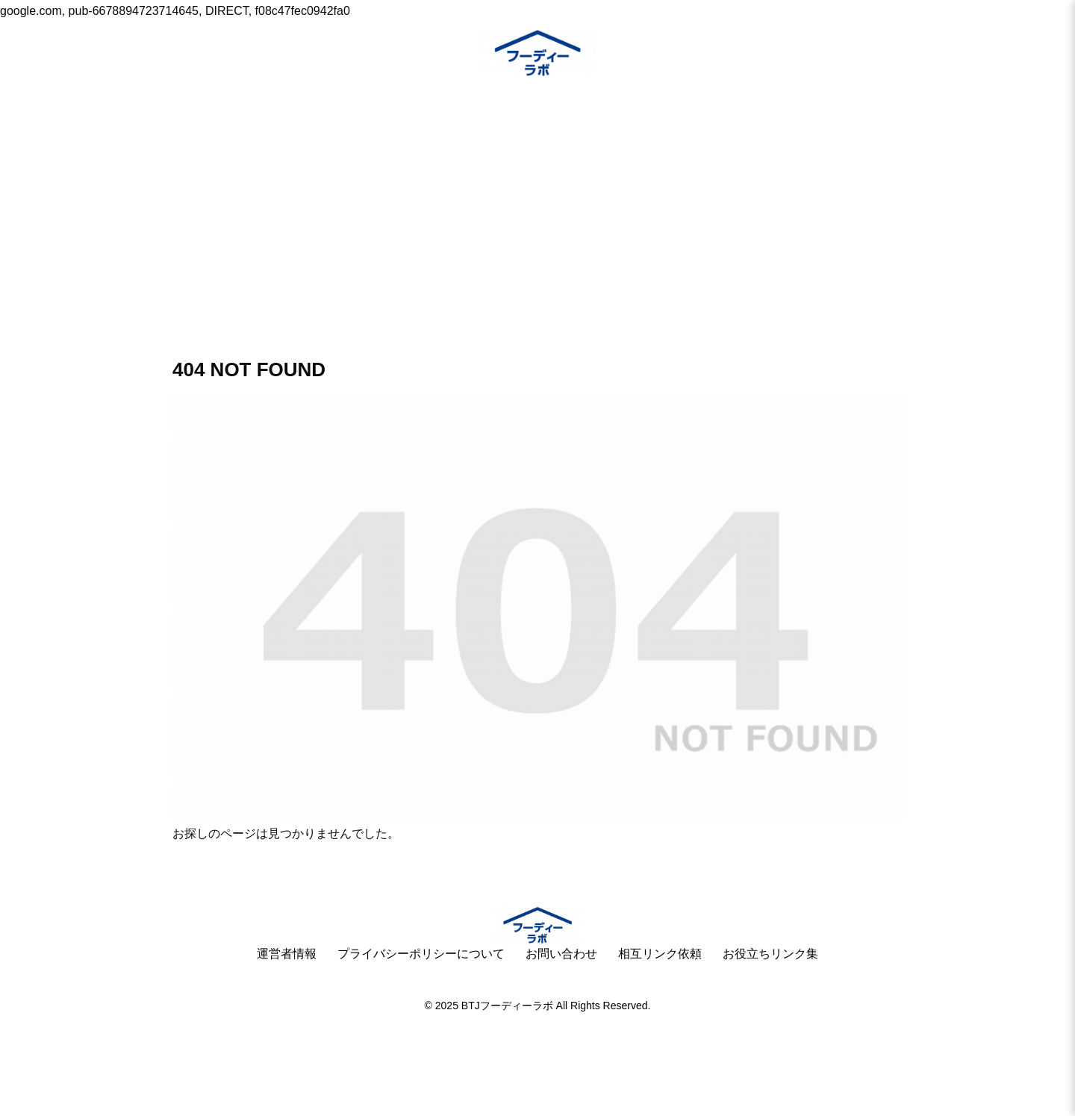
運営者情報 (287, 953)
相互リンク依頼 (660, 953)
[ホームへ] (537, 925)
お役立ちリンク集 (770, 953)
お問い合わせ (561, 953)
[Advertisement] (537, 195)
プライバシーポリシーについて (421, 953)
